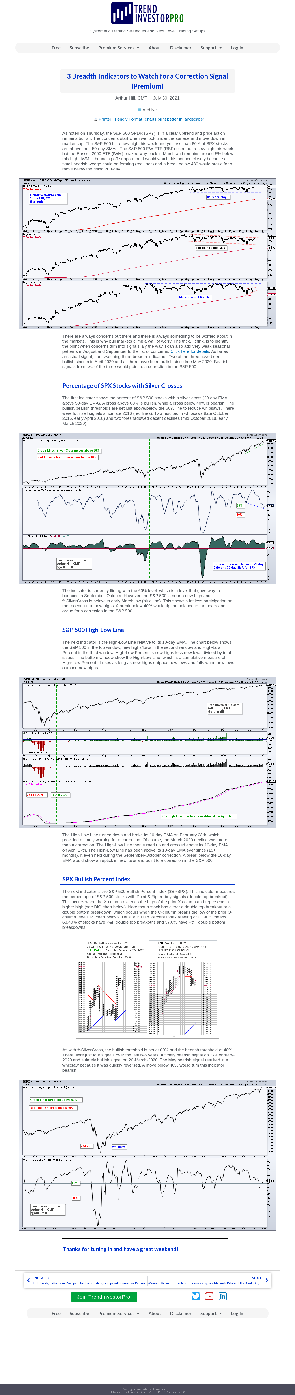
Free (56, 47)
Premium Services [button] (119, 47)
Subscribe (79, 47)
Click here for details (189, 351)
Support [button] (211, 47)
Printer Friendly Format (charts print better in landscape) (152, 119)
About (155, 47)
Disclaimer (181, 47)
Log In (237, 47)
